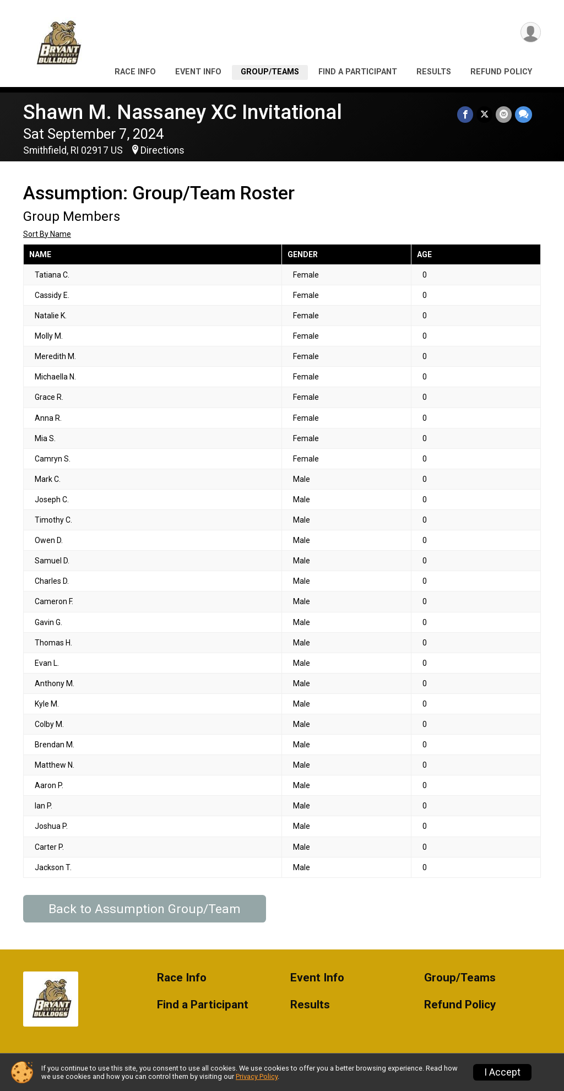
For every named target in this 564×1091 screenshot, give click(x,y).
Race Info (135, 72)
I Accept (502, 1072)
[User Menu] (530, 32)
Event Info (198, 72)
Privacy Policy (257, 1076)
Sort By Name (47, 234)
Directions (162, 150)
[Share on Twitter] (484, 114)
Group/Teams (270, 72)
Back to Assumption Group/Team (144, 909)
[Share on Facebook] (465, 114)
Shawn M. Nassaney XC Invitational (182, 112)
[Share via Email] (504, 114)
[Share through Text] (523, 114)
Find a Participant (357, 72)
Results (433, 72)
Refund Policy (501, 72)
